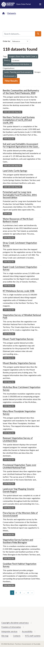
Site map (4, 636)
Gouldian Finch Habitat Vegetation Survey (19, 565)
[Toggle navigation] (40, 4)
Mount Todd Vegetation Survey (18, 339)
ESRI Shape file (9, 139)
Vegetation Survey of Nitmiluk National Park (22, 316)
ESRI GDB (7, 213)
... (24, 592)
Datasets (11, 13)
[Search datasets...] (19, 33)
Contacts (16, 636)
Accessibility (27, 631)
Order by (6, 41)
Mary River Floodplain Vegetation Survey (19, 412)
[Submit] (38, 33)
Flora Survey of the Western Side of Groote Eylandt (20, 514)
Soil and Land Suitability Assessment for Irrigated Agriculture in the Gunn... (21, 145)
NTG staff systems (32, 636)
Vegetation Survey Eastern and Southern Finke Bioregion (18, 541)
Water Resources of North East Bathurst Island (18, 220)
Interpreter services (9, 631)
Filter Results (11, 81)
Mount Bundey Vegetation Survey (19, 363)
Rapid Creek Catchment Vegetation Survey (20, 268)
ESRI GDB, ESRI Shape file (12, 112)
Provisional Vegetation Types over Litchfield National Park (19, 466)
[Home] (3, 13)
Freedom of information (11, 627)
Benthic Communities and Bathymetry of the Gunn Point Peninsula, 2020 (21, 91)
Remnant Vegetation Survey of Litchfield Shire (18, 439)
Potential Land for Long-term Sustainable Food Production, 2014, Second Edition (20, 195)
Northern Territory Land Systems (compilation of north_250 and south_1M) (19, 120)
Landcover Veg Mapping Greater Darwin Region (18, 490)
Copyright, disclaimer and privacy (15, 623)
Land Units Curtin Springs (15, 170)
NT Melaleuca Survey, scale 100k (18, 291)
